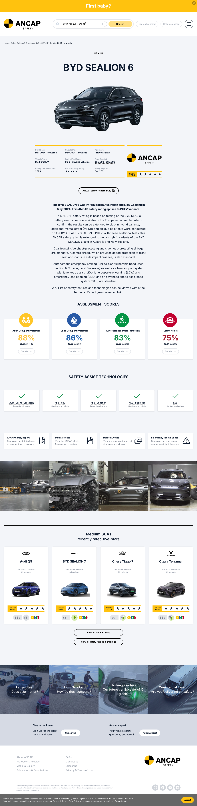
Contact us (72, 761)
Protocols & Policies (28, 761)
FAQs (69, 757)
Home (6, 43)
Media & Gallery (25, 765)
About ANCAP (24, 757)
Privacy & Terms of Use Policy (66, 801)
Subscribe (71, 765)
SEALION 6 (46, 43)
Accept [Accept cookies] (187, 800)
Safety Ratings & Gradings (22, 43)
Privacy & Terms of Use (79, 770)
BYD (37, 43)
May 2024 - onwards (62, 43)
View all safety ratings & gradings (98, 641)
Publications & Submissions (32, 770)
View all (98, 632)
